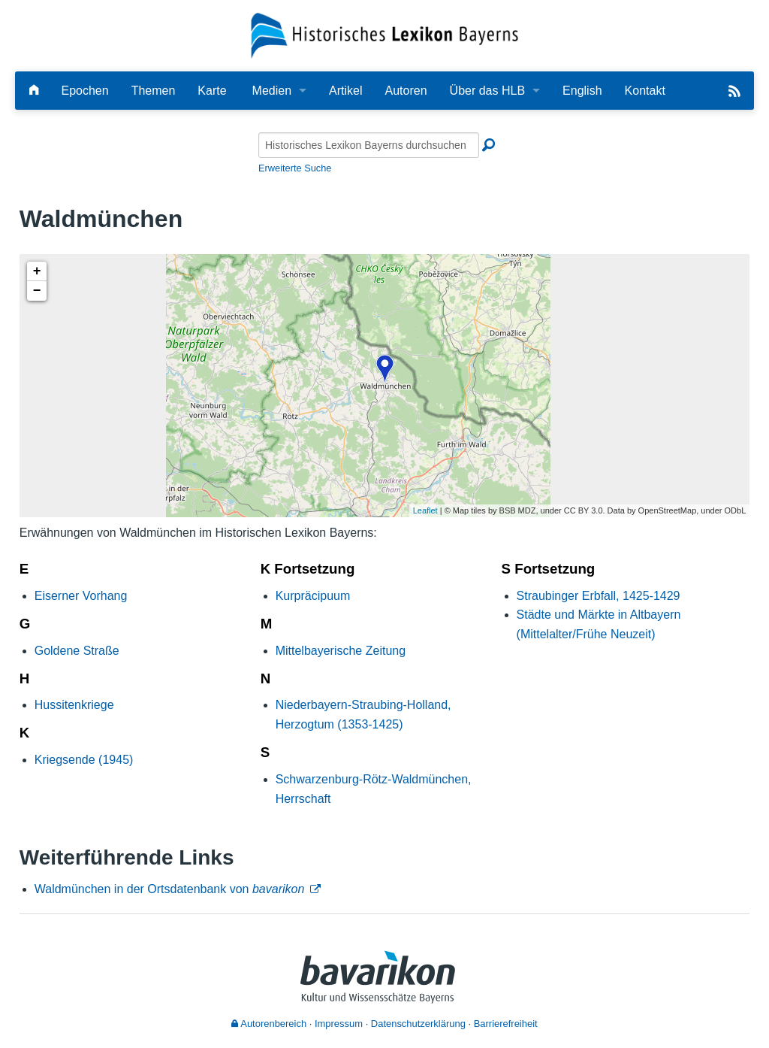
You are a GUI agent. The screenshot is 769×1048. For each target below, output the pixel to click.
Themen (153, 90)
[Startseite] (385, 35)
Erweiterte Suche (294, 168)
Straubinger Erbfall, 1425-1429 (598, 595)
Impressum (339, 1023)
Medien (271, 90)
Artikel (345, 90)
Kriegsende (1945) (84, 759)
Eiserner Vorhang (81, 595)
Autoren (406, 90)
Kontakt (645, 90)
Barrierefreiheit (506, 1023)
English (582, 90)
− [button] (37, 291)
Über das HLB (488, 90)
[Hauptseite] (34, 91)
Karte (212, 90)
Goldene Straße (77, 650)
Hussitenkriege (74, 704)
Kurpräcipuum (313, 595)
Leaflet (425, 510)
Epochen (84, 90)
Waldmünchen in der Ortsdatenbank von (170, 889)
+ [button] (37, 271)
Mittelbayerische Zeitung (341, 650)
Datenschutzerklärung (418, 1023)
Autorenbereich (268, 1023)
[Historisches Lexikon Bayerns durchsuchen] (368, 145)
